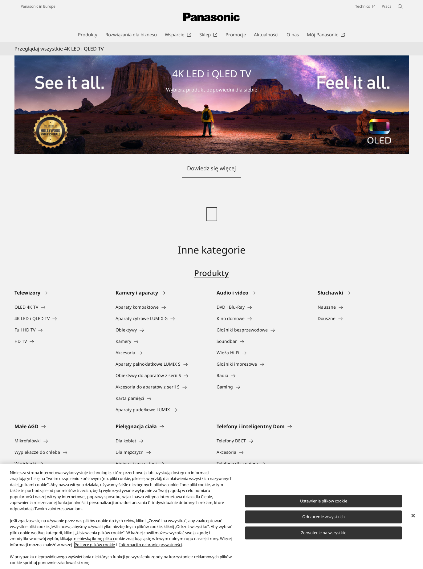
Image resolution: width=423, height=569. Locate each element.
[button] (211, 168)
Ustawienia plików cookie (323, 502)
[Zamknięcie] (413, 516)
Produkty (211, 272)
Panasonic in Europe (38, 6)
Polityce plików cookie (95, 545)
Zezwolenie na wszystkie (323, 533)
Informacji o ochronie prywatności (150, 545)
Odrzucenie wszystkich (323, 517)
